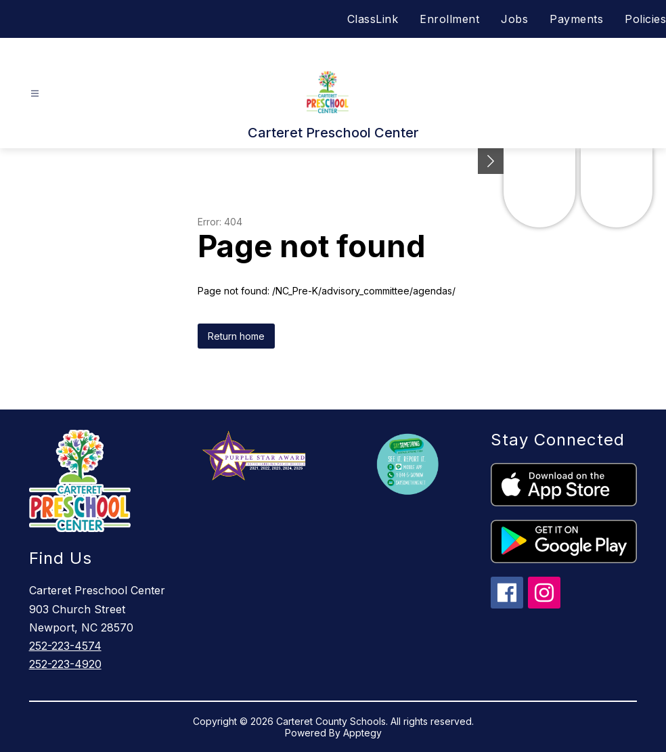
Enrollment (449, 19)
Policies (645, 19)
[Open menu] (35, 94)
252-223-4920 (65, 664)
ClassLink (373, 19)
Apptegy (362, 732)
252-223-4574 (65, 646)
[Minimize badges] (491, 161)
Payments (576, 19)
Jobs (514, 19)
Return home (236, 336)
